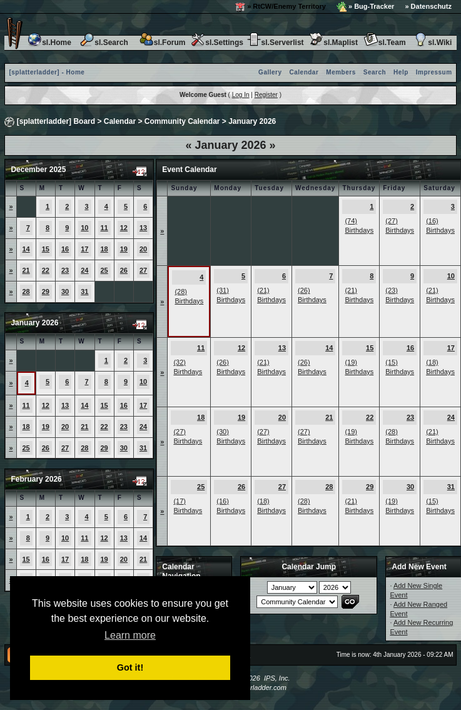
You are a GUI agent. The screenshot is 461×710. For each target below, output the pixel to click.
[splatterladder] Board (56, 121)
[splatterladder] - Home (46, 72)
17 (84, 249)
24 (84, 270)
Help (400, 72)
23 (65, 270)
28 (26, 291)
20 (143, 249)
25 (104, 270)
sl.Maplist (333, 42)
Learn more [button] (130, 635)
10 (84, 227)
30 (65, 291)
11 (104, 227)
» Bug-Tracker (365, 7)
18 (104, 249)
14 (26, 249)
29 (45, 291)
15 (45, 249)
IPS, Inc (276, 678)
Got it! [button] (130, 667)
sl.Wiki (432, 42)
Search (374, 72)
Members (340, 72)
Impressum (434, 72)
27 (143, 270)
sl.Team (384, 42)
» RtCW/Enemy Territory (280, 7)
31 (84, 291)
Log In (241, 94)
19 (124, 249)
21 (26, 270)
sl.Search (103, 42)
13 (143, 227)
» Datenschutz (428, 6)
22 (45, 270)
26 (124, 270)
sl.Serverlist (275, 42)
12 (124, 227)
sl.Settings (216, 42)
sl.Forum (162, 42)
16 (65, 249)
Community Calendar (182, 121)
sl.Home (49, 42)
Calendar (304, 72)
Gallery (269, 72)
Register (266, 94)
